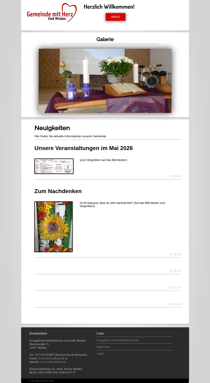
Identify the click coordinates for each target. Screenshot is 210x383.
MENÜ (115, 17)
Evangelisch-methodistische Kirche (118, 340)
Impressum (103, 346)
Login (100, 353)
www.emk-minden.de (53, 361)
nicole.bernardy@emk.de (53, 358)
